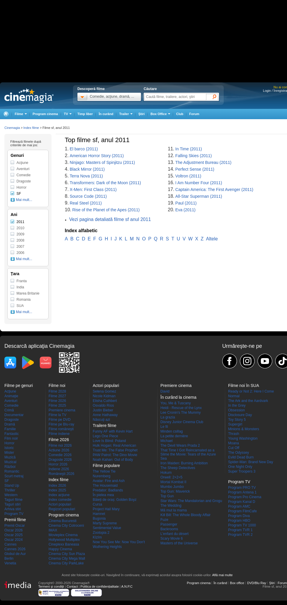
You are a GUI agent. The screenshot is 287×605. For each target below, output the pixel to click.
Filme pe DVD (60, 420)
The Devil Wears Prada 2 (180, 445)
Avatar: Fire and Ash (109, 481)
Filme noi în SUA (243, 385)
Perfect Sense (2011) (194, 169)
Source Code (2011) (88, 196)
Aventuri (22, 169)
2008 (20, 240)
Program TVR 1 (240, 530)
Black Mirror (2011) (87, 169)
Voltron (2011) (188, 176)
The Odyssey (238, 453)
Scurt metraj (14, 476)
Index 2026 (57, 485)
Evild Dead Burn (241, 457)
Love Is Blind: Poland (109, 441)
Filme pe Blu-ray (61, 424)
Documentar (14, 415)
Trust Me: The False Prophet (115, 450)
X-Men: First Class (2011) (93, 189)
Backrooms (169, 529)
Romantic (11, 471)
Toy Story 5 (237, 420)
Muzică (10, 457)
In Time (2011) (188, 149)
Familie (10, 429)
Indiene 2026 (59, 469)
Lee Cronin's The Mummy (180, 412)
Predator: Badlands (108, 490)
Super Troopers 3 (242, 471)
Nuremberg (101, 476)
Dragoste (23, 181)
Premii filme (15, 519)
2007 (20, 247)
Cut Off (233, 448)
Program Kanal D (241, 502)
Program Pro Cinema (244, 497)
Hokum (166, 473)
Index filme (31, 127)
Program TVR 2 (240, 535)
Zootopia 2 (101, 533)
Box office (237, 583)
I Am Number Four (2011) (198, 182)
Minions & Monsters (243, 429)
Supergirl (235, 424)
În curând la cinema (178, 397)
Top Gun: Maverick (175, 491)
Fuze (164, 520)
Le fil (164, 427)
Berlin (9, 558)
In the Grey (236, 405)
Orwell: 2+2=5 (171, 477)
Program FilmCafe (242, 511)
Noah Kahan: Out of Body (113, 460)
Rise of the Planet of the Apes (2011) (106, 209)
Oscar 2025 (13, 535)
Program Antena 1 (242, 492)
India (20, 287)
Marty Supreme (105, 523)
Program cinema (45, 114)
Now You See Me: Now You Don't (119, 542)
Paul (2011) (186, 203)
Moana (233, 443)
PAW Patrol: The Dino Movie (115, 455)
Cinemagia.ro (29, 95)
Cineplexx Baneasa (64, 544)
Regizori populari (62, 509)
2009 (20, 234)
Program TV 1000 (242, 525)
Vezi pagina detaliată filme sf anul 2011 (110, 219)
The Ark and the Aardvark (248, 401)
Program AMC (239, 506)
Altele (212, 238)
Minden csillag (171, 431)
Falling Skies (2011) (193, 155)
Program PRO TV (242, 488)
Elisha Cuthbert (105, 401)
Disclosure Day (240, 415)
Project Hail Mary (106, 509)
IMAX (53, 530)
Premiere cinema (62, 410)
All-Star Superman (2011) (198, 196)
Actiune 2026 (59, 450)
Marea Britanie (27, 293)
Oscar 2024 (13, 540)
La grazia (167, 417)
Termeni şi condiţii (51, 586)
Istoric (9, 448)
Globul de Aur (15, 554)
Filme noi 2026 (60, 445)
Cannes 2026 (14, 549)
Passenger (168, 524)
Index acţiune (59, 495)
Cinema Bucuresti (63, 521)
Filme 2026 (57, 401)
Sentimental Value (107, 528)
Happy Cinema (60, 549)
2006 (20, 253)
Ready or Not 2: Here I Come (251, 391)
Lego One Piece (105, 436)
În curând (106, 114)
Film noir (11, 438)
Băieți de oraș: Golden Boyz (115, 500)
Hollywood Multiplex (64, 540)
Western (10, 495)
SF (18, 194)
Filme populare (106, 465)
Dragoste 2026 (60, 460)
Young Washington (243, 438)
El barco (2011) (84, 149)
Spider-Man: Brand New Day (250, 462)
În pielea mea (103, 495)
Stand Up (11, 485)
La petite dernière (174, 436)
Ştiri (141, 114)
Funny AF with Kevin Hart (112, 431)
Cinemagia (12, 127)
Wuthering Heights (107, 547)
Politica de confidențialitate (99, 586)
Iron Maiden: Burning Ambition (184, 463)
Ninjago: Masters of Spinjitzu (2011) (102, 162)
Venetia (10, 563)
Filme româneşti (61, 429)
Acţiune (22, 163)
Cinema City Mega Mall (67, 558)
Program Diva (239, 516)
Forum (194, 114)
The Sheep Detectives (177, 468)
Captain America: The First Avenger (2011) (214, 189)
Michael (166, 441)
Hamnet (99, 514)
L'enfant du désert (174, 534)
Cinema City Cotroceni (66, 525)
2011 (20, 222)
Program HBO (239, 520)
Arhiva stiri (12, 509)
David (165, 391)
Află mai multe (222, 575)
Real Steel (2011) (86, 203)
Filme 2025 (57, 405)
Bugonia (99, 518)
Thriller (9, 490)
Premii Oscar (14, 525)
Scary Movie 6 (171, 538)
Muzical (10, 462)
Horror (21, 187)
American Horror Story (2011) (97, 155)
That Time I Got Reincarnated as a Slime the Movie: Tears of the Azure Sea (188, 454)
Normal (234, 396)
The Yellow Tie (104, 471)
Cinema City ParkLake (66, 563)
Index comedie (60, 500)
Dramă (9, 424)
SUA (20, 306)
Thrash (233, 434)
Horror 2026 (58, 464)
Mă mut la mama (173, 510)
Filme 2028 (57, 391)
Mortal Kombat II (173, 482)
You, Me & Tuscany (175, 403)
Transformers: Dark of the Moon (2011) (105, 182)
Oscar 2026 (13, 530)
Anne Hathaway (105, 415)
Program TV (13, 514)
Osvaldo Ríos (103, 405)
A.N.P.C (126, 586)
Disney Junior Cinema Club (181, 422)
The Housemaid (105, 485)
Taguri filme (13, 500)
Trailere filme (104, 425)
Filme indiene (59, 434)
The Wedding (170, 505)
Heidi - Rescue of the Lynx (181, 408)
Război (9, 467)
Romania (23, 299)
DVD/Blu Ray (256, 583)
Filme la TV (57, 415)
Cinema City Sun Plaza (67, 554)
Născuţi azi (101, 420)
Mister (9, 453)
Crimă (9, 410)
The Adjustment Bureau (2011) (203, 162)
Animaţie (11, 396)
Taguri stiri (12, 504)
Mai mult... (24, 200)
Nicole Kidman (104, 396)
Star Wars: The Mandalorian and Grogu (191, 501)
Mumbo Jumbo (172, 487)
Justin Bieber (103, 410)
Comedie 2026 (60, 455)
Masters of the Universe (179, 543)
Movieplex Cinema (63, 535)
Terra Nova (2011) (86, 176)
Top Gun (167, 496)
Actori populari (60, 504)
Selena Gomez (104, 391)
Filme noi (57, 385)
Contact (72, 586)
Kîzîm (97, 537)
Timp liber (85, 114)
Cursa (97, 504)
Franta (21, 281)
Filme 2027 (57, 396)
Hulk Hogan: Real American (114, 445)
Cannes (10, 544)
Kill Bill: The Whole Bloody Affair (185, 515)
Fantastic (11, 434)
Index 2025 (57, 490)
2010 (20, 228)
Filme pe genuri (18, 385)
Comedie (23, 175)
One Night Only (240, 467)
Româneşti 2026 (61, 474)
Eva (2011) (185, 209)
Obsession (236, 410)
